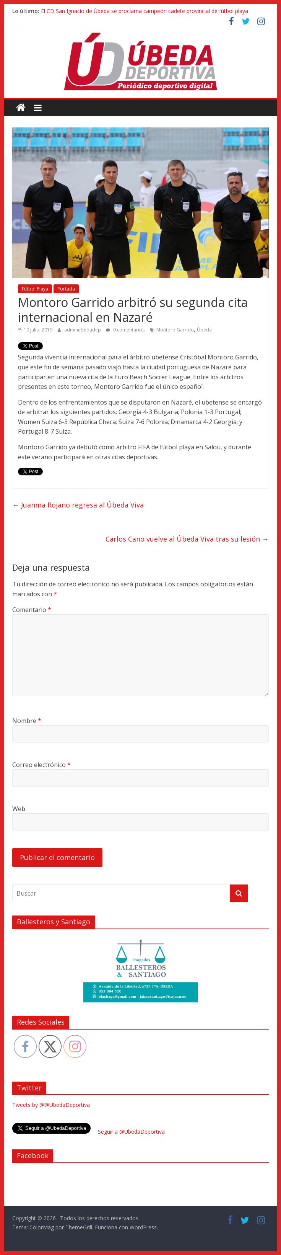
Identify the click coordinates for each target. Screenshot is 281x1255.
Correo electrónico (41, 765)
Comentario (31, 609)
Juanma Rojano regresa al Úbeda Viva (78, 504)
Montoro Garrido (175, 329)
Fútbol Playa (35, 289)
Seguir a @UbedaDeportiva (131, 1131)
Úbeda (204, 329)
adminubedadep (83, 329)
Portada (66, 289)
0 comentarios (125, 329)
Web (18, 809)
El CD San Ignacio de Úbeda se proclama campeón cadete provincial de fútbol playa (144, 11)
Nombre (26, 720)
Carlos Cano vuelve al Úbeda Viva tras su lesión (187, 538)
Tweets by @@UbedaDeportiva (51, 1104)
